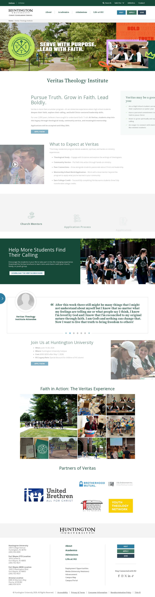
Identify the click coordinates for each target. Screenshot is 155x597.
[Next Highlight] (89, 333)
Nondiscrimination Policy (121, 592)
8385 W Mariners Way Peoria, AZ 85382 (17, 581)
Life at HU (98, 12)
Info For (119, 3)
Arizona (21, 3)
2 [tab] (74, 333)
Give (142, 12)
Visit (121, 12)
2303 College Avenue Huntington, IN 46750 (17, 549)
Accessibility (62, 592)
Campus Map (70, 577)
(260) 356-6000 (14, 552)
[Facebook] (119, 576)
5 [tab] (85, 333)
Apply (131, 12)
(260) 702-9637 (14, 573)
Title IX (138, 592)
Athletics (131, 3)
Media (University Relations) (77, 571)
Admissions (81, 12)
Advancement (71, 574)
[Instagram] (122, 576)
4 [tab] (81, 333)
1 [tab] (70, 333)
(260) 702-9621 (14, 563)
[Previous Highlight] (65, 333)
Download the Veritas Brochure (27, 273)
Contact (141, 3)
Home (11, 21)
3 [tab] (77, 333)
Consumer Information (97, 592)
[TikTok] (132, 576)
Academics (63, 12)
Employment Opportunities (76, 568)
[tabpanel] (77, 312)
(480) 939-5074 (14, 584)
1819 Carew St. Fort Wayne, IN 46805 (17, 559)
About (48, 12)
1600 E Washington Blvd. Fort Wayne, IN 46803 (18, 570)
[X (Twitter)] (125, 576)
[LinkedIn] (129, 576)
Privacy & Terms (78, 592)
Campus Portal (71, 580)
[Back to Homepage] (77, 530)
